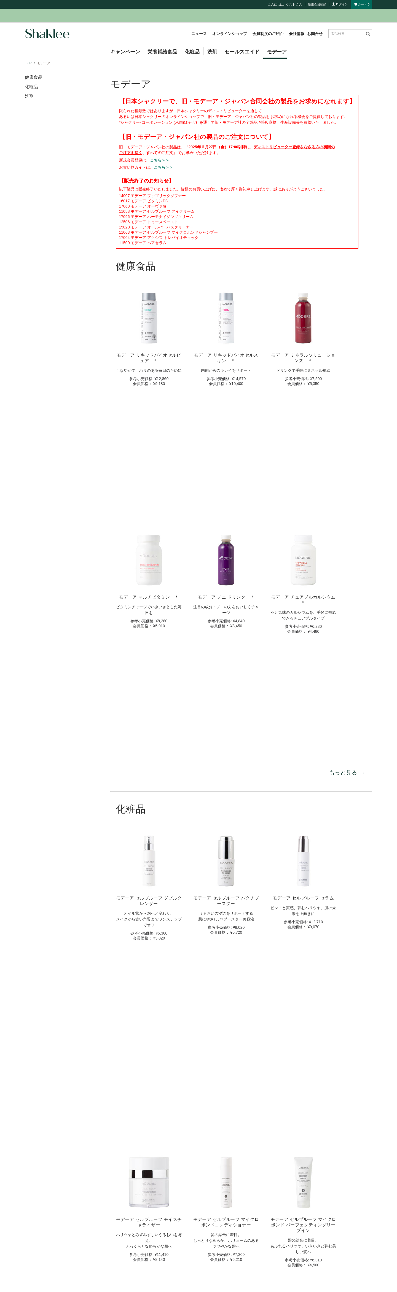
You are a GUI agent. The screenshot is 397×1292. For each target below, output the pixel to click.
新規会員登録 (317, 4)
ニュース (199, 33)
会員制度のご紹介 (268, 33)
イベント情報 (143, 1242)
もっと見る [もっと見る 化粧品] (346, 858)
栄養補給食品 (162, 52)
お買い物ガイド (234, 1242)
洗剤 (212, 52)
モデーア (277, 52)
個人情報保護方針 (225, 1279)
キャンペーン (125, 52)
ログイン (340, 4)
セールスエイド (242, 52)
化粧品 (192, 52)
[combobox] (347, 33)
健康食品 (33, 77)
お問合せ (315, 33)
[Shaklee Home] (47, 33)
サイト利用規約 (193, 1279)
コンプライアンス (236, 1234)
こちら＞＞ (159, 160)
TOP (28, 63)
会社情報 (296, 33)
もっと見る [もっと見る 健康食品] (346, 533)
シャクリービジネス (238, 1226)
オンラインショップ (229, 33)
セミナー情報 (143, 1250)
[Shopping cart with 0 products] (361, 4)
